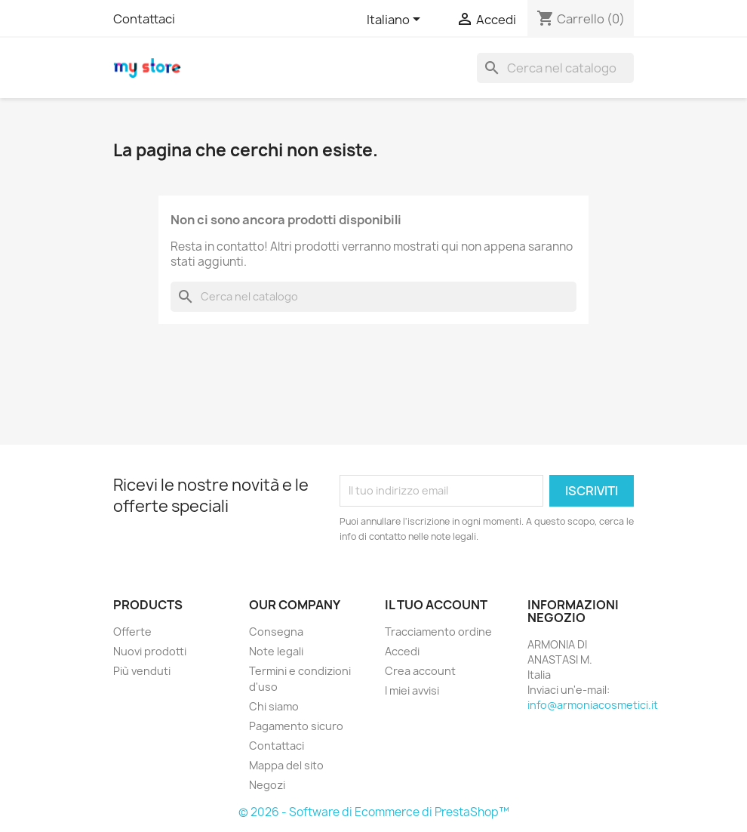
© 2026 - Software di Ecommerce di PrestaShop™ (373, 812)
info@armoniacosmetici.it (592, 705)
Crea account (420, 671)
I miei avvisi (412, 690)
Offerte (132, 631)
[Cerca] (555, 68)
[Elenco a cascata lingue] (396, 20)
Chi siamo (274, 706)
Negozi (267, 785)
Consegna (276, 631)
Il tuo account (436, 604)
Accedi (402, 651)
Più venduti (142, 671)
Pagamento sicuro (296, 726)
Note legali (276, 651)
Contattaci (144, 19)
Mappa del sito (286, 765)
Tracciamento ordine (438, 631)
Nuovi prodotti (149, 651)
